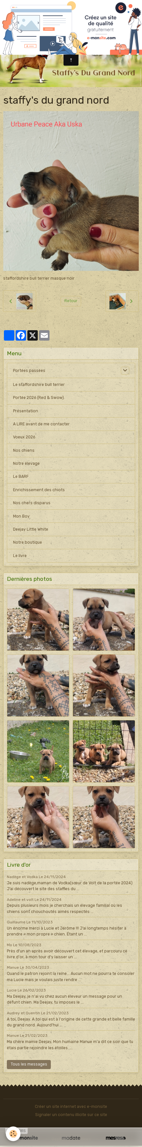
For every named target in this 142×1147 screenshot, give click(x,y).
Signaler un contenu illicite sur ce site (71, 1114)
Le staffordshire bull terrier (39, 384)
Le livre (20, 555)
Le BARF (21, 476)
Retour (71, 301)
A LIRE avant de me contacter (41, 424)
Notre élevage (26, 463)
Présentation (25, 411)
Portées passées (29, 370)
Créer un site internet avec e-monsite (71, 1106)
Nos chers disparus (31, 503)
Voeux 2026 (24, 437)
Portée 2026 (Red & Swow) (38, 397)
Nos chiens (24, 450)
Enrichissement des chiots (39, 490)
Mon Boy (21, 516)
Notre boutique (27, 542)
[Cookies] (13, 1133)
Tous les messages (29, 1064)
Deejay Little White (30, 529)
